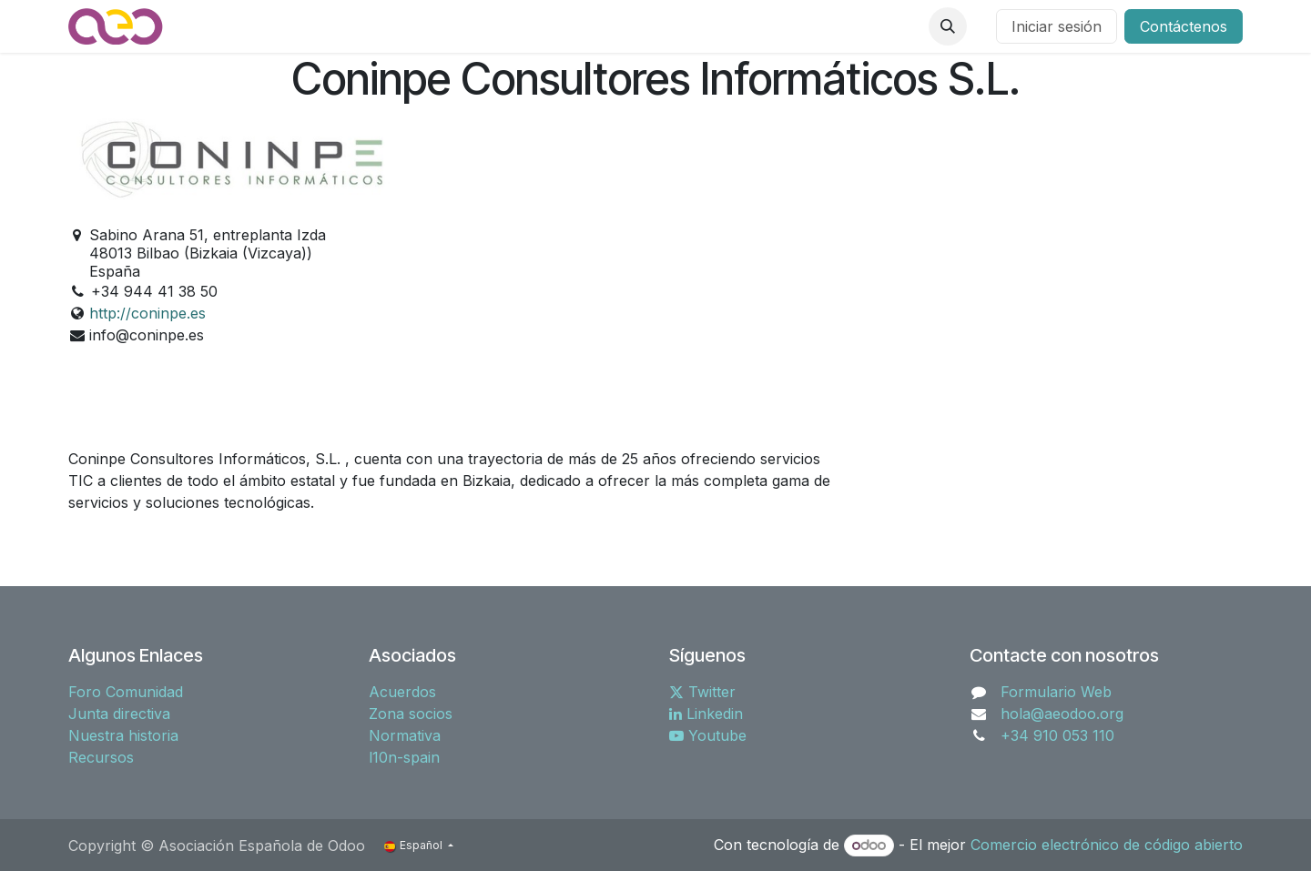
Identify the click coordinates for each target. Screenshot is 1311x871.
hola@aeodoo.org (1062, 713)
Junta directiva (119, 713)
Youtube (708, 735)
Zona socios (410, 713)
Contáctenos (1183, 26)
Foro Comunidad (125, 692)
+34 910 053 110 (1057, 735)
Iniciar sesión (1056, 26)
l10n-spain (404, 757)
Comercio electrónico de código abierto (1107, 845)
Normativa (405, 735)
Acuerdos (402, 692)
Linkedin (706, 713)
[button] (948, 26)
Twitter (702, 692)
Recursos (101, 757)
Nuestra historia (123, 735)
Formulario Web (1056, 692)
